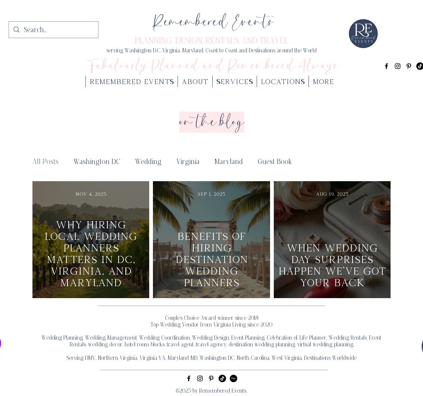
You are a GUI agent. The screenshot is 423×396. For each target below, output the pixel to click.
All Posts (45, 162)
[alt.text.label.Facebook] (386, 66)
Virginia (188, 162)
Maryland (228, 162)
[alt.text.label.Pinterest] (409, 66)
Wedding (148, 162)
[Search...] (53, 31)
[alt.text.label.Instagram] (397, 66)
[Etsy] (233, 378)
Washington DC (96, 162)
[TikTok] (222, 378)
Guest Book (275, 162)
